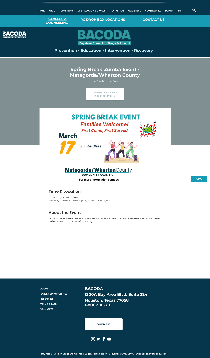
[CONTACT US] (104, 324)
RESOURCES (47, 299)
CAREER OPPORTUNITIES (53, 294)
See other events (105, 95)
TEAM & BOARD (48, 304)
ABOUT (44, 288)
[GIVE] (199, 179)
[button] (52, 11)
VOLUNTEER (46, 309)
